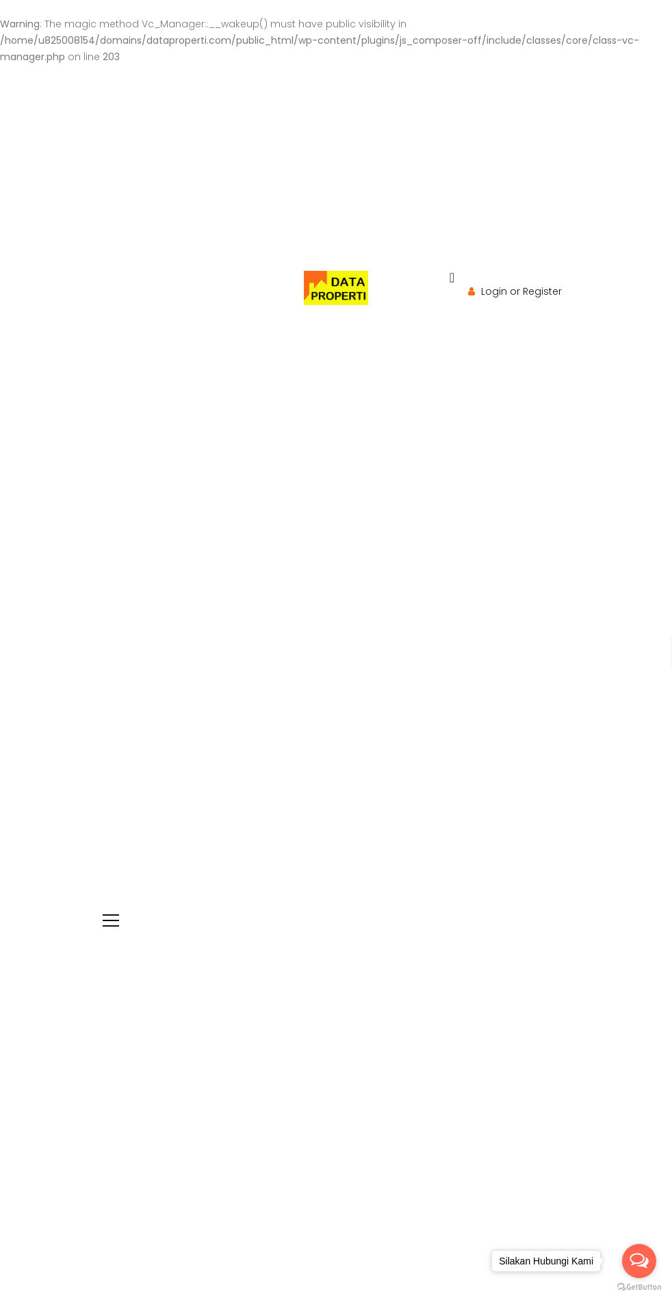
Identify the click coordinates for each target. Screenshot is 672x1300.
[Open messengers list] (639, 1261)
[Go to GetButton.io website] (639, 1286)
